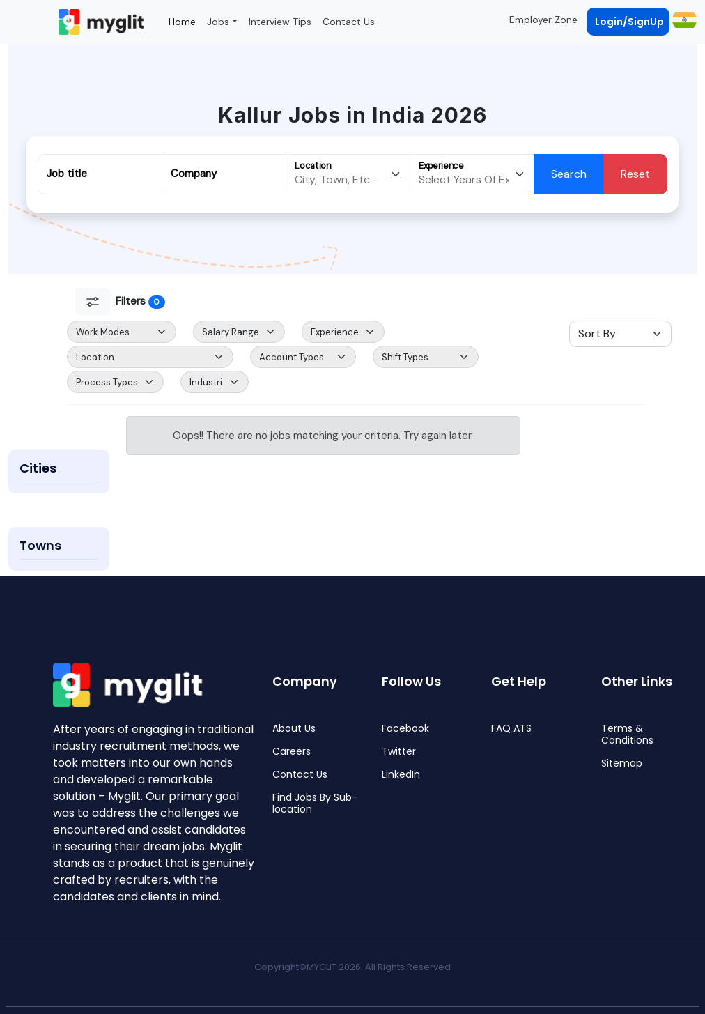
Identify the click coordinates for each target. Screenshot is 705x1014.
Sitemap (621, 763)
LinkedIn (401, 775)
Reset (635, 174)
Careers (291, 752)
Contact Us (349, 21)
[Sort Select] (620, 334)
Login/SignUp (629, 22)
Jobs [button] (218, 21)
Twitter (399, 752)
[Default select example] (121, 332)
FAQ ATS (511, 729)
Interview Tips (280, 21)
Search (569, 174)
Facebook (405, 729)
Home (182, 21)
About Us (294, 729)
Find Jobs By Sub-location (314, 803)
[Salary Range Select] (239, 332)
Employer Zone (543, 19)
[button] (683, 19)
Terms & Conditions (627, 734)
